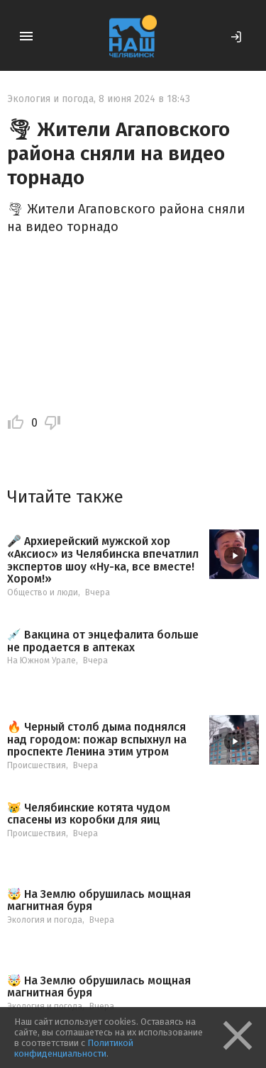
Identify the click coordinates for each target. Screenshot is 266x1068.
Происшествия (36, 765)
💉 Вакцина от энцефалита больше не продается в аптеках (103, 641)
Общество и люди (42, 592)
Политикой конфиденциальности (73, 1048)
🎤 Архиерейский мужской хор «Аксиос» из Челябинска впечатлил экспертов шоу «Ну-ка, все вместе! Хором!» (103, 560)
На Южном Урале (41, 660)
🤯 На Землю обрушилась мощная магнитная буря (99, 900)
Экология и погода (50, 99)
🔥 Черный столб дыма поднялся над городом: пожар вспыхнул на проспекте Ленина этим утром (97, 739)
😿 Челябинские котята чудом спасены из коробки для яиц (88, 814)
